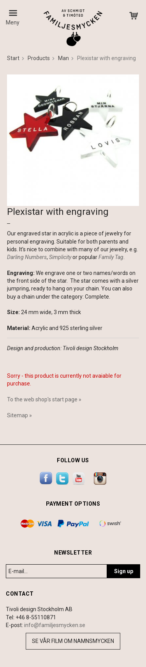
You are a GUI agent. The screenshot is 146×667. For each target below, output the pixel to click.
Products (39, 58)
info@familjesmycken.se (54, 625)
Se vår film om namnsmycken (73, 641)
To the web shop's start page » (44, 399)
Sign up (123, 571)
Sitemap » (19, 415)
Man (63, 58)
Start (13, 58)
